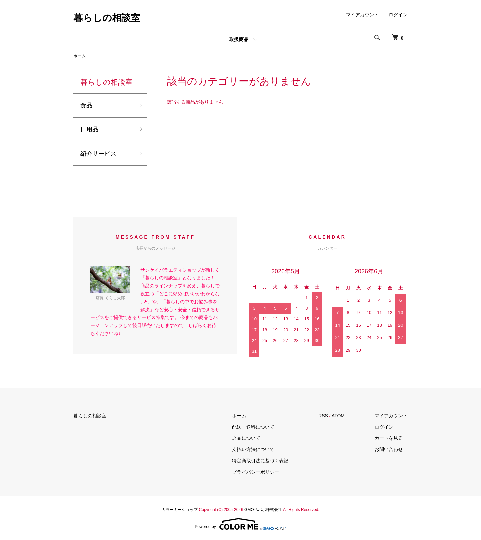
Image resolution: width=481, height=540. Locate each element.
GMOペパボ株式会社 (263, 509)
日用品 (89, 129)
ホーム (79, 56)
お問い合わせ (389, 449)
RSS (323, 415)
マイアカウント (362, 14)
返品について (246, 438)
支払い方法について (253, 449)
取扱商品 (238, 39)
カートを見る (389, 438)
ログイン (398, 14)
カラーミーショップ (180, 509)
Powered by (240, 524)
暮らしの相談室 (106, 18)
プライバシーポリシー (255, 472)
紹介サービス (98, 153)
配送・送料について (253, 427)
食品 (86, 105)
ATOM (338, 415)
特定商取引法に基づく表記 (260, 460)
